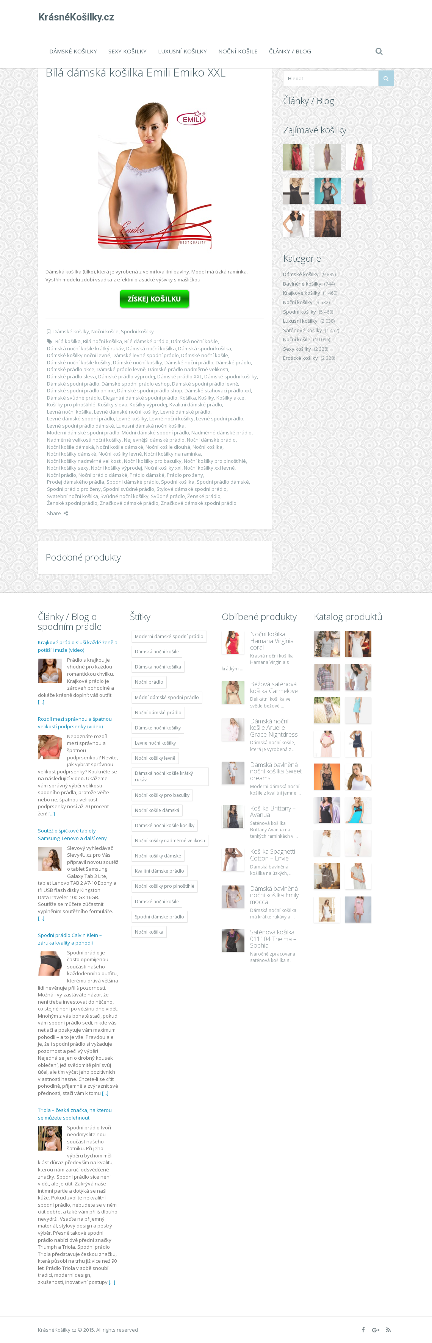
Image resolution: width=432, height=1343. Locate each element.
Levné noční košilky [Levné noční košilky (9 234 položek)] (155, 743)
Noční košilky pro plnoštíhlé (215, 461)
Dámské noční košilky (137, 362)
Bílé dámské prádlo (146, 341)
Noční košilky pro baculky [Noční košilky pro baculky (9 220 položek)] (162, 795)
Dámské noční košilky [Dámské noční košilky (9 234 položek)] (158, 728)
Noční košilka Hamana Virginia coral (272, 640)
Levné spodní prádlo (219, 418)
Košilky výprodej (148, 404)
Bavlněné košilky (302, 283)
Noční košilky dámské (71, 453)
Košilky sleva (112, 404)
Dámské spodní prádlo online (81, 390)
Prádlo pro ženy (185, 475)
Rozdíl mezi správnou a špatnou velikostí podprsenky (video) (75, 722)
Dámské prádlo (233, 362)
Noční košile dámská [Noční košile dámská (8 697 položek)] (157, 810)
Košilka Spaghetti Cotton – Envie (272, 854)
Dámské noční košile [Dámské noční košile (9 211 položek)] (157, 901)
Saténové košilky (302, 330)
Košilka (188, 397)
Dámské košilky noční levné (78, 355)
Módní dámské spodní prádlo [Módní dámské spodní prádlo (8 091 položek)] (167, 697)
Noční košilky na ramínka (172, 453)
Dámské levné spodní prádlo (146, 355)
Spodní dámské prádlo (132, 481)
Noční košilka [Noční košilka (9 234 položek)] (149, 932)
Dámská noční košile (194, 341)
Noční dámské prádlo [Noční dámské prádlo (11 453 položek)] (158, 712)
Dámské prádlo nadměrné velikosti (188, 369)
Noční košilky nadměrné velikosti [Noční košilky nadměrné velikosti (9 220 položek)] (170, 840)
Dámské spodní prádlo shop (149, 390)
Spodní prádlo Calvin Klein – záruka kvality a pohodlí (70, 939)
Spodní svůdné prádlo (128, 489)
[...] (41, 701)
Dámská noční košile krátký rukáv (85, 348)
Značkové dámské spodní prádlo (198, 503)
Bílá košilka (68, 341)
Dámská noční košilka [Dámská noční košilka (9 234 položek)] (158, 667)
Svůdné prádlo (168, 496)
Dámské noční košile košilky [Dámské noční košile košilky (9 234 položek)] (164, 825)
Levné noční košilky (171, 418)
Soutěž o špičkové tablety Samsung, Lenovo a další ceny (72, 834)
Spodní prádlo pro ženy (74, 489)
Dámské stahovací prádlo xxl (218, 390)
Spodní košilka (177, 481)
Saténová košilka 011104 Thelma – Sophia (273, 938)
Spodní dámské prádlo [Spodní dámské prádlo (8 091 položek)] (159, 917)
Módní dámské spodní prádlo (155, 432)
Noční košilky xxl (163, 467)
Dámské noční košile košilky (79, 362)
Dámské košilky (73, 51)
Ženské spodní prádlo (72, 503)
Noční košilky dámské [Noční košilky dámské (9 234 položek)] (158, 856)
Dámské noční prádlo (188, 362)
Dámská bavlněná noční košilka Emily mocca (274, 895)
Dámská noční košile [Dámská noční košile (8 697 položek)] (157, 651)
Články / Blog (290, 51)
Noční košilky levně (120, 453)
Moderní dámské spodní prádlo (83, 432)
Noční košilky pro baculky (153, 461)
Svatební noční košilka (72, 496)
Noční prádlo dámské (102, 475)
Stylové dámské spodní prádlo (192, 489)
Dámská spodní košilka (204, 348)
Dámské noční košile (204, 355)
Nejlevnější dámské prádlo (154, 439)
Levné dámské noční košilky (126, 411)
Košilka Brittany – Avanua (273, 811)
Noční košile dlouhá (168, 447)
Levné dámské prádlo (185, 411)
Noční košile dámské (119, 447)
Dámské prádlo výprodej (126, 376)
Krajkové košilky (301, 292)
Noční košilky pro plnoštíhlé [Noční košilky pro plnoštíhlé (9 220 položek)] (164, 886)
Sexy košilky (127, 51)
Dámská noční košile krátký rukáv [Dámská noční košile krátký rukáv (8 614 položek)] (164, 776)
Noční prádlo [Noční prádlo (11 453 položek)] (149, 682)
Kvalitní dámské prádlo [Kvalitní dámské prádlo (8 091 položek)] (159, 871)
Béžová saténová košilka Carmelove (274, 687)
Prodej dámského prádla (75, 481)
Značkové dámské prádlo (129, 503)
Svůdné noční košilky (124, 496)
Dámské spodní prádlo (73, 383)
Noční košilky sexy (68, 467)
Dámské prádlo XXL (179, 376)
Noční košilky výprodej (116, 467)
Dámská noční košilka (151, 348)
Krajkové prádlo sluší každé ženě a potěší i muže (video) (77, 646)
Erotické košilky (300, 357)
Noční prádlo (61, 475)
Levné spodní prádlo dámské (80, 425)
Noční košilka (207, 447)
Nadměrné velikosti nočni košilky (84, 439)
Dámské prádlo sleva (71, 376)
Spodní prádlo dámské (223, 481)
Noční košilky (298, 302)
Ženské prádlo (204, 496)
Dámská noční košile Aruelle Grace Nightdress (274, 728)
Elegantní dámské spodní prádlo (140, 397)
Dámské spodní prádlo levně (205, 383)
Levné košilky (131, 418)
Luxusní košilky (182, 51)
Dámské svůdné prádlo (74, 397)
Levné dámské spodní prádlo (80, 418)
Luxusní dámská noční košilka (150, 425)
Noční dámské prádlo (211, 439)
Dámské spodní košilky (230, 376)
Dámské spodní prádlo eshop (136, 383)
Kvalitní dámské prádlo (195, 404)
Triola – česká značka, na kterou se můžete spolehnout (75, 1114)
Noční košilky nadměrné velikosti (84, 461)
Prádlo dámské (147, 475)
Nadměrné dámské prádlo (221, 432)
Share (57, 513)
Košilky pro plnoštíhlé (71, 404)
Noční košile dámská (70, 447)
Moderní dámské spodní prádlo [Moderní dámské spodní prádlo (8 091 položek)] (169, 636)
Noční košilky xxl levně (209, 467)
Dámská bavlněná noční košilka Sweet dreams (276, 771)
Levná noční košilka (69, 411)
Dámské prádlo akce (70, 369)
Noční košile (238, 51)
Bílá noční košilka (102, 341)
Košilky (206, 397)
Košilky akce (230, 397)
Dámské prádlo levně (121, 369)
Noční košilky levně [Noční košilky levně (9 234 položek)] (155, 758)
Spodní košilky (137, 331)
